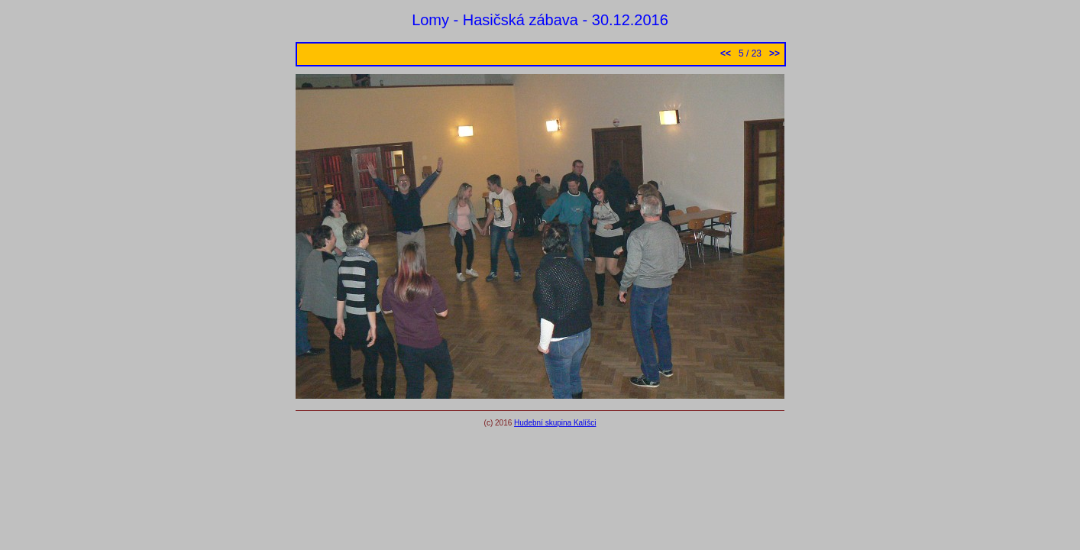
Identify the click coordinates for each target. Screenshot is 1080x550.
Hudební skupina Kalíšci (555, 423)
